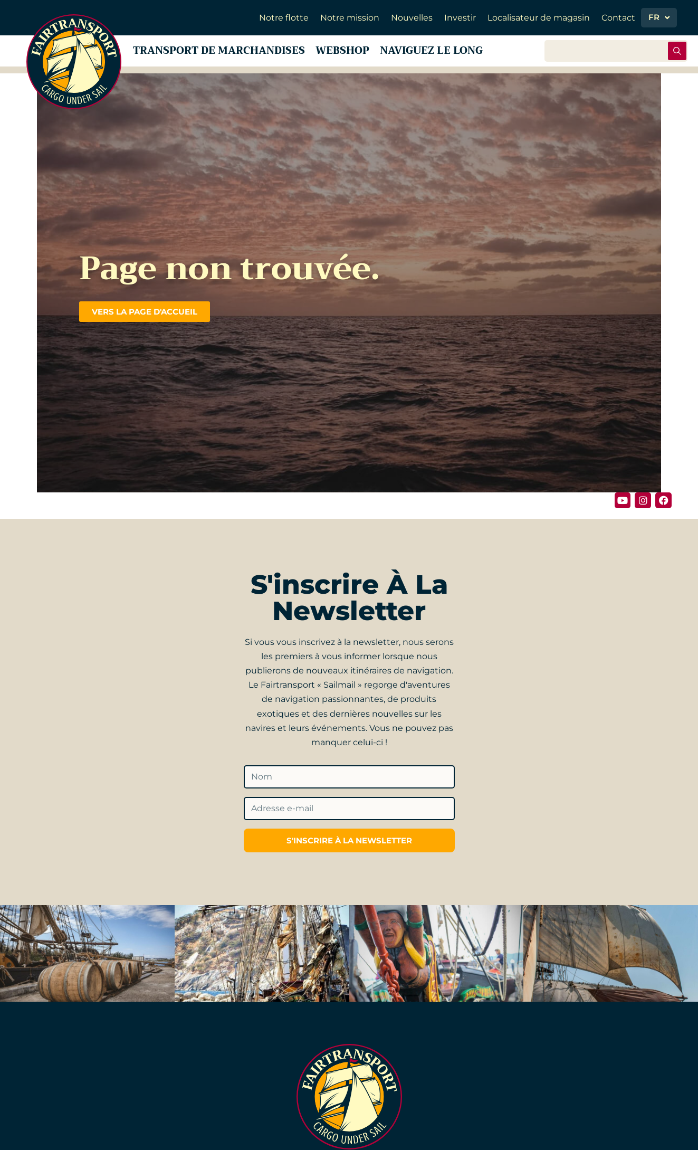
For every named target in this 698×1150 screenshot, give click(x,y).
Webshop (355, 53)
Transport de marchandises (223, 53)
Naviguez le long (450, 53)
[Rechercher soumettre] (677, 53)
